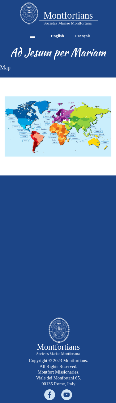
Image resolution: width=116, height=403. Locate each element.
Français (83, 35)
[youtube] (66, 394)
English (57, 35)
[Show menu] (33, 36)
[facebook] (49, 394)
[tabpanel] (29, 14)
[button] (29, 14)
